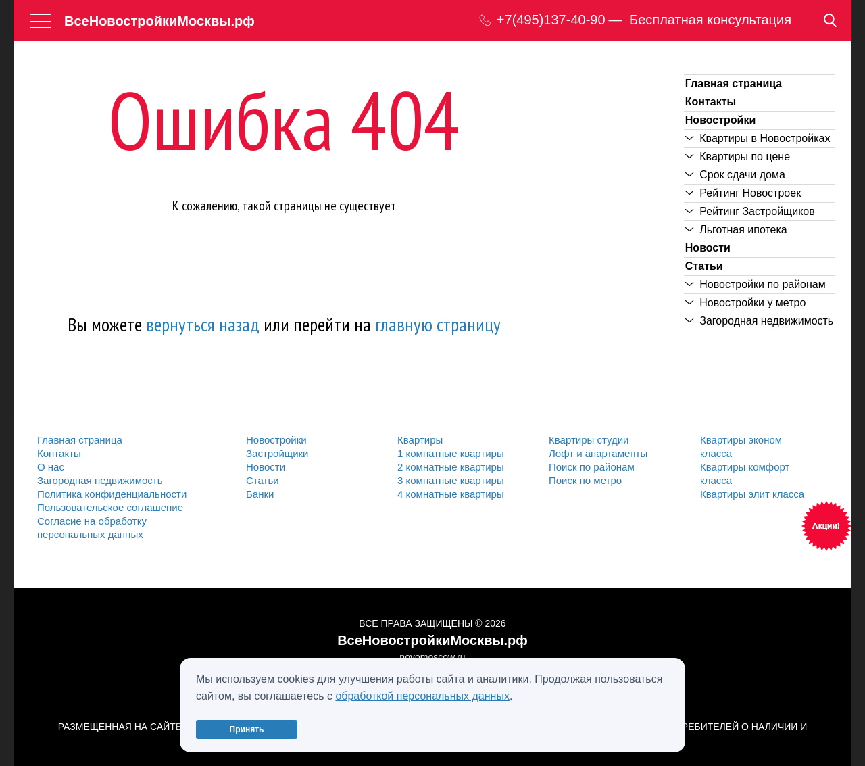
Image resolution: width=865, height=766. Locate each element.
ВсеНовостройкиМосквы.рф (159, 21)
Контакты (710, 101)
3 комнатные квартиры (450, 480)
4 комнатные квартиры (450, 494)
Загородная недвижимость (759, 321)
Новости (708, 248)
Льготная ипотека (736, 229)
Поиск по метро (585, 480)
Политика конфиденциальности (112, 494)
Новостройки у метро (745, 302)
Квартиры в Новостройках (758, 138)
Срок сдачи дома (735, 175)
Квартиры (420, 440)
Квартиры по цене (737, 156)
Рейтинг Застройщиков (750, 211)
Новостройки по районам (755, 284)
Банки (260, 494)
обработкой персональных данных (422, 696)
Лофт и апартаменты (598, 453)
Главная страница (733, 83)
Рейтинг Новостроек (743, 193)
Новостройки (720, 120)
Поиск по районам (592, 467)
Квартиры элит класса (752, 494)
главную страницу (438, 324)
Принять (247, 729)
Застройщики (277, 453)
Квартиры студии (588, 440)
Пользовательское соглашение (110, 507)
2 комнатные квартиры (450, 467)
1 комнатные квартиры (450, 453)
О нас (50, 467)
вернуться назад (203, 324)
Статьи (704, 266)
